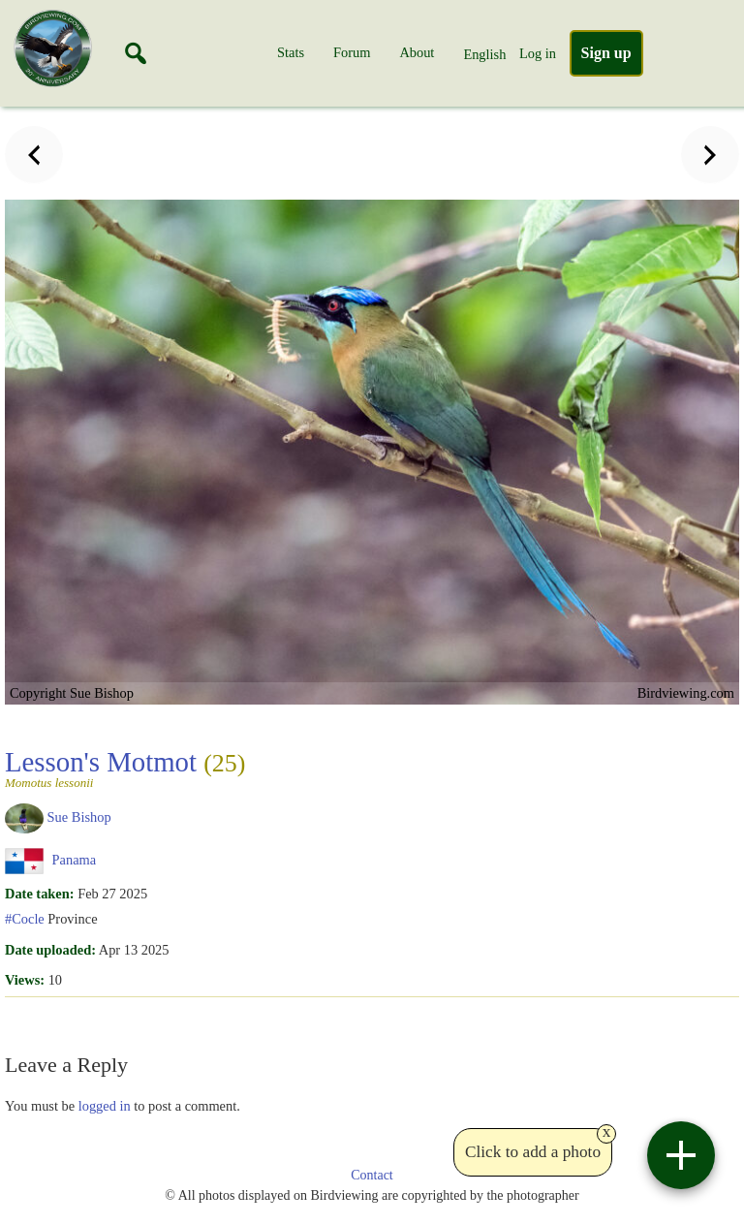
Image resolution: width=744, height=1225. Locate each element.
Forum (351, 52)
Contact (372, 1175)
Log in (537, 53)
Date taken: (40, 893)
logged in (104, 1106)
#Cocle (25, 919)
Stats (290, 52)
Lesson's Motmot (125, 767)
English (484, 54)
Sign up (606, 53)
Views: (25, 980)
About (416, 52)
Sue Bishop (79, 817)
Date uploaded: (50, 950)
